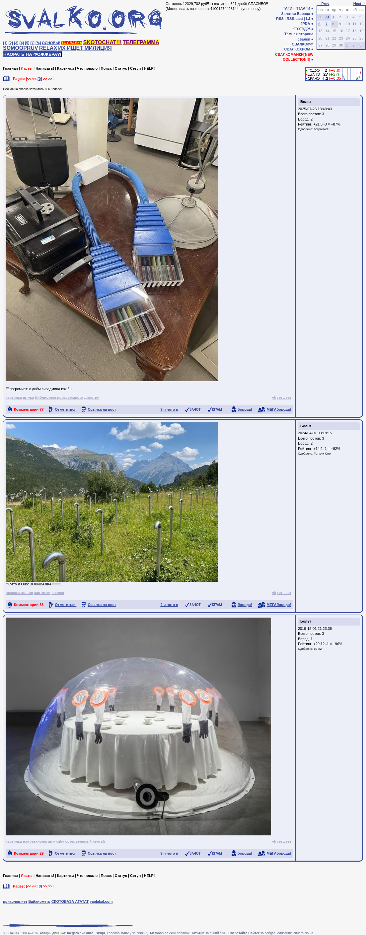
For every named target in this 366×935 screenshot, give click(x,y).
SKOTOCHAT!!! (102, 42)
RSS (280, 19)
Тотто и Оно (322, 453)
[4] (22, 43)
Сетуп (135, 68)
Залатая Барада (295, 14)
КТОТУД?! (301, 29)
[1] (5, 43)
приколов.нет (15, 901)
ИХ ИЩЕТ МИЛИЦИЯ (85, 48)
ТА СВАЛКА (71, 43)
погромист (321, 129)
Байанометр (39, 901)
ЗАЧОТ (195, 409)
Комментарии (28, 409)
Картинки (65, 68)
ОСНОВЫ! (51, 43)
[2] (11, 43)
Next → (359, 4)
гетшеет (284, 397)
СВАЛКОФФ (302, 44)
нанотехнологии (37, 841)
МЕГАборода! (279, 409)
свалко (57, 593)
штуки (28, 397)
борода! (245, 409)
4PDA (305, 24)
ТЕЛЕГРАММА (141, 42)
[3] (16, 43)
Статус (121, 68)
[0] (39, 79)
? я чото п (169, 409)
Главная (10, 68)
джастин (92, 397)
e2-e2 (318, 648)
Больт (305, 102)
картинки (14, 397)
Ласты (27, 68)
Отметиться (65, 409)
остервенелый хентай (85, 841)
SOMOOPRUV (20, 48)
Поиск (106, 68)
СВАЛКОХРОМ (297, 49)
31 (327, 17)
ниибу (58, 841)
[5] (27, 43)
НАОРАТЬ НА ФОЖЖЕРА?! (32, 54)
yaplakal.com (101, 901)
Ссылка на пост (102, 409)
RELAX (48, 48)
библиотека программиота (59, 397)
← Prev (323, 4)
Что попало (87, 68)
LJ (308, 19)
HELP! (149, 68)
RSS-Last (295, 19)
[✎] (38, 43)
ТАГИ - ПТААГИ (296, 8)
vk (274, 397)
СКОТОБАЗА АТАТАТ (70, 901)
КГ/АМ (217, 409)
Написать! (45, 68)
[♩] (33, 43)
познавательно (19, 593)
